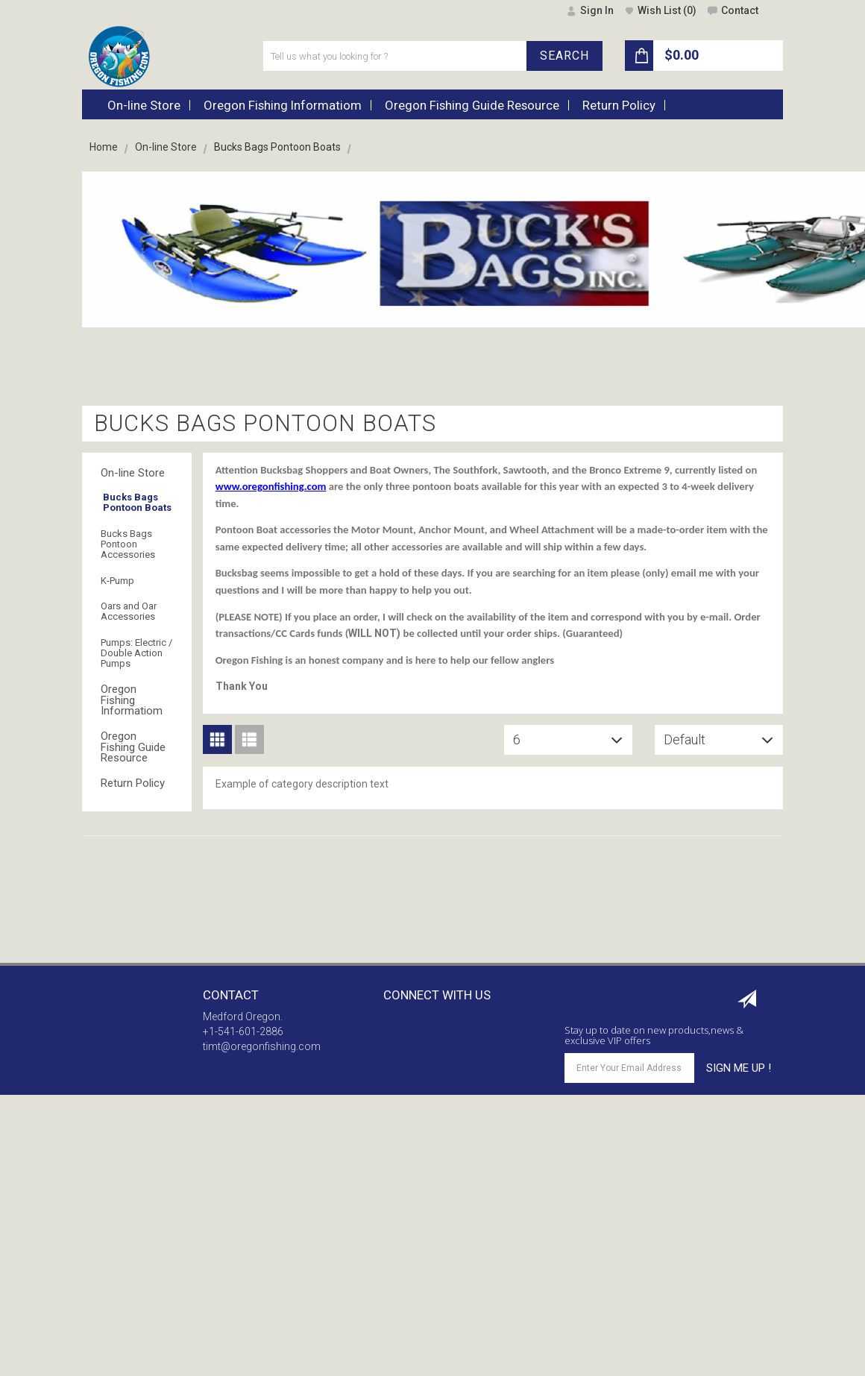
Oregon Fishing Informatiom (132, 699)
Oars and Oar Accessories (129, 611)
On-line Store (166, 147)
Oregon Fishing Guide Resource (133, 746)
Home (103, 147)
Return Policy (133, 783)
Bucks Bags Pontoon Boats (137, 502)
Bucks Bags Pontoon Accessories (128, 544)
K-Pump (117, 580)
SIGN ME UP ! (738, 1068)
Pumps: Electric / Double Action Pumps (136, 653)
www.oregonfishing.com (271, 486)
